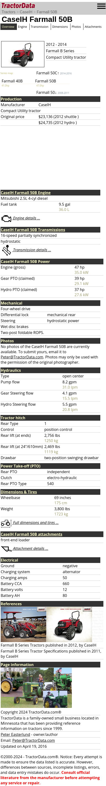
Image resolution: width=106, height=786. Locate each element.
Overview (8, 27)
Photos (76, 27)
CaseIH (26, 12)
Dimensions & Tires (19, 492)
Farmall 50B (47, 12)
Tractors (8, 12)
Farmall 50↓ (52, 92)
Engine (22, 27)
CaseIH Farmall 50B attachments (31, 534)
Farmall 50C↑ (54, 73)
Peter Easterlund (15, 734)
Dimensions (60, 27)
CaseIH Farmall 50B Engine (26, 192)
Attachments (93, 27)
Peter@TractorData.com (22, 357)
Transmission (39, 27)
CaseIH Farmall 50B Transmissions (33, 229)
